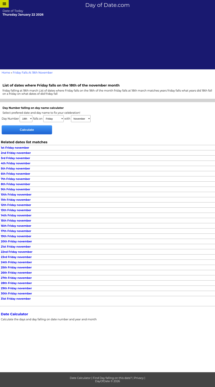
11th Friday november (16, 199)
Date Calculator (14, 314)
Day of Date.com (107, 5)
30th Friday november (16, 293)
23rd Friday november (16, 257)
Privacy (139, 378)
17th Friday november (16, 231)
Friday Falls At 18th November (33, 72)
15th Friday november (16, 220)
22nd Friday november (16, 251)
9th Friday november (15, 189)
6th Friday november (15, 173)
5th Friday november (15, 168)
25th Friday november (16, 267)
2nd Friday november (16, 153)
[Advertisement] (107, 42)
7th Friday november (15, 179)
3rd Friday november (15, 158)
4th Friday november (15, 163)
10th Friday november (16, 194)
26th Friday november (16, 272)
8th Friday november (15, 184)
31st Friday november (16, 298)
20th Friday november (16, 241)
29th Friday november (16, 288)
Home (6, 72)
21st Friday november (16, 246)
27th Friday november (16, 278)
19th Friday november (16, 236)
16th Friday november (16, 225)
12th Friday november (16, 205)
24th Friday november (16, 262)
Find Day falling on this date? (112, 378)
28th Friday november (16, 283)
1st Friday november (15, 147)
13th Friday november (16, 210)
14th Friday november (16, 215)
